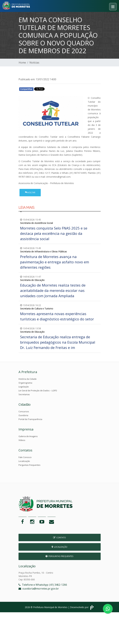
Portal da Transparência (30, 419)
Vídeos (22, 440)
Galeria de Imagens (28, 436)
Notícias (34, 62)
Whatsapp (55, 90)
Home (22, 62)
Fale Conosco (25, 457)
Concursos (24, 411)
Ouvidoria (23, 415)
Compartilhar (26, 89)
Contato (59, 537)
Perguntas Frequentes (29, 465)
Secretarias (24, 394)
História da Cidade (28, 378)
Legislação (24, 386)
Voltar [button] (30, 192)
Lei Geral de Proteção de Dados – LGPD (38, 390)
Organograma (25, 382)
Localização (24, 461)
